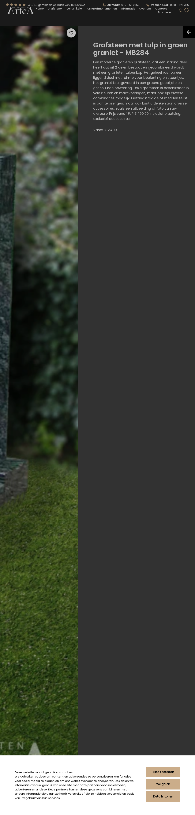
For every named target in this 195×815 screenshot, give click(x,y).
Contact (161, 17)
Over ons (145, 17)
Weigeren (163, 784)
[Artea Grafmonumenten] (19, 18)
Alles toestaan (163, 772)
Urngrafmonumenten (102, 17)
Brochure (164, 20)
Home (40, 17)
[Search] (181, 19)
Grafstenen (55, 17)
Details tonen (163, 796)
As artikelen (75, 17)
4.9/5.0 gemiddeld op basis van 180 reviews (56, 5)
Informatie (128, 17)
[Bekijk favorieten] (186, 18)
